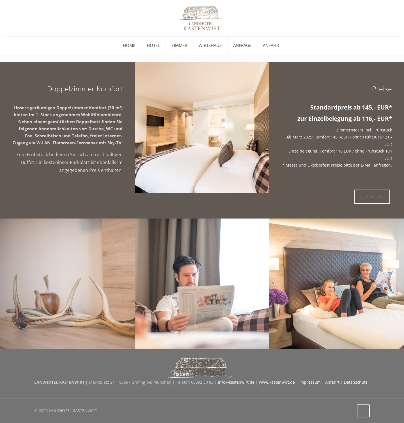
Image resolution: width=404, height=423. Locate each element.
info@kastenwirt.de (236, 382)
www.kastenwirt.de (277, 382)
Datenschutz (356, 382)
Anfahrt (332, 382)
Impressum (310, 382)
